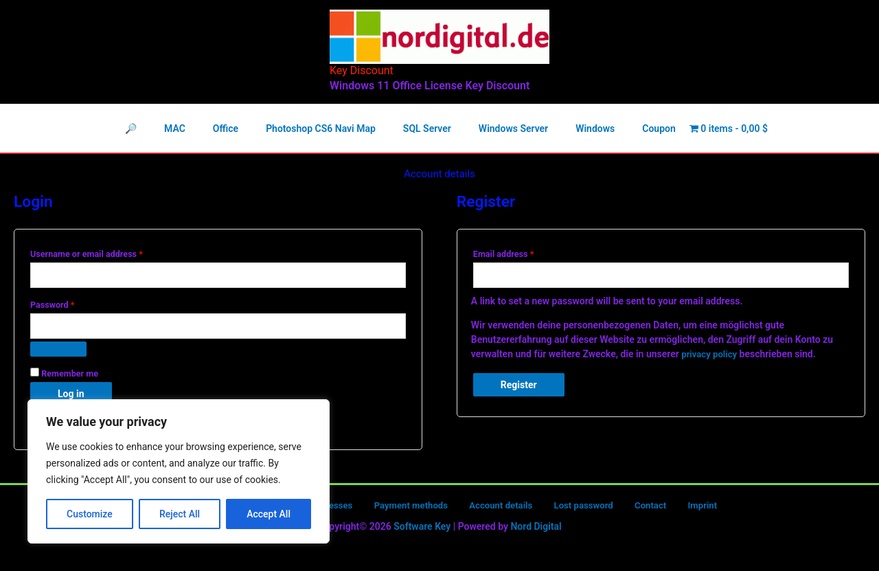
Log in (71, 397)
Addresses (338, 509)
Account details (491, 509)
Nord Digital (535, 530)
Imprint (665, 509)
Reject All (179, 513)
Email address (520, 252)
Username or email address (103, 252)
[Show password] (58, 352)
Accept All (268, 513)
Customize (90, 513)
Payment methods (409, 509)
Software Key (421, 530)
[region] (178, 471)
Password (69, 304)
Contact (624, 509)
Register (519, 386)
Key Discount (361, 70)
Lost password (566, 509)
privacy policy (710, 355)
